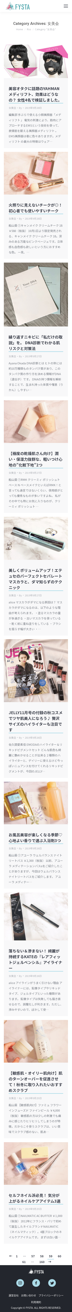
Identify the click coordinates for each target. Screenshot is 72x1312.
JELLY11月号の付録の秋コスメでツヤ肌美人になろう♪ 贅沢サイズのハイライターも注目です (36, 721)
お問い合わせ (28, 1295)
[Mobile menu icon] (66, 6)
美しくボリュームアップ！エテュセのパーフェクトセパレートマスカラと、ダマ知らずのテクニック (35, 578)
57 (33, 1256)
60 (59, 1256)
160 (42, 1262)
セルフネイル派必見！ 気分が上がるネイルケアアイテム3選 (34, 1198)
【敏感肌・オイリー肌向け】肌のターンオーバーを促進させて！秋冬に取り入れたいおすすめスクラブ (35, 1081)
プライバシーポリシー (51, 1295)
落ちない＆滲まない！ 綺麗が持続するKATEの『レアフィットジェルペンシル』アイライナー (35, 959)
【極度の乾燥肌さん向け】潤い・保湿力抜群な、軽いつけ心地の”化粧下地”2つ (35, 459)
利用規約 (36, 1302)
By (20, 108)
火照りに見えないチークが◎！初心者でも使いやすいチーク (35, 207)
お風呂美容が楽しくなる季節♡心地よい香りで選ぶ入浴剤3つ (35, 837)
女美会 (12, 108)
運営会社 (14, 1295)
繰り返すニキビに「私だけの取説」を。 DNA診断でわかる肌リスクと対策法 (35, 342)
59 (50, 1256)
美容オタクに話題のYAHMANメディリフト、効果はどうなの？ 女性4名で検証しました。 (35, 94)
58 (42, 1256)
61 (24, 1262)
